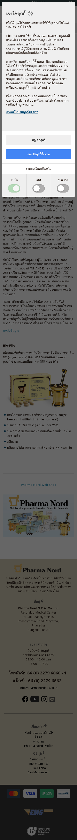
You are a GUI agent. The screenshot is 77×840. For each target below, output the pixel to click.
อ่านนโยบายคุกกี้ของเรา (22, 112)
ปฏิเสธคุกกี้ (38, 140)
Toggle (14, 188)
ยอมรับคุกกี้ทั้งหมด (38, 154)
